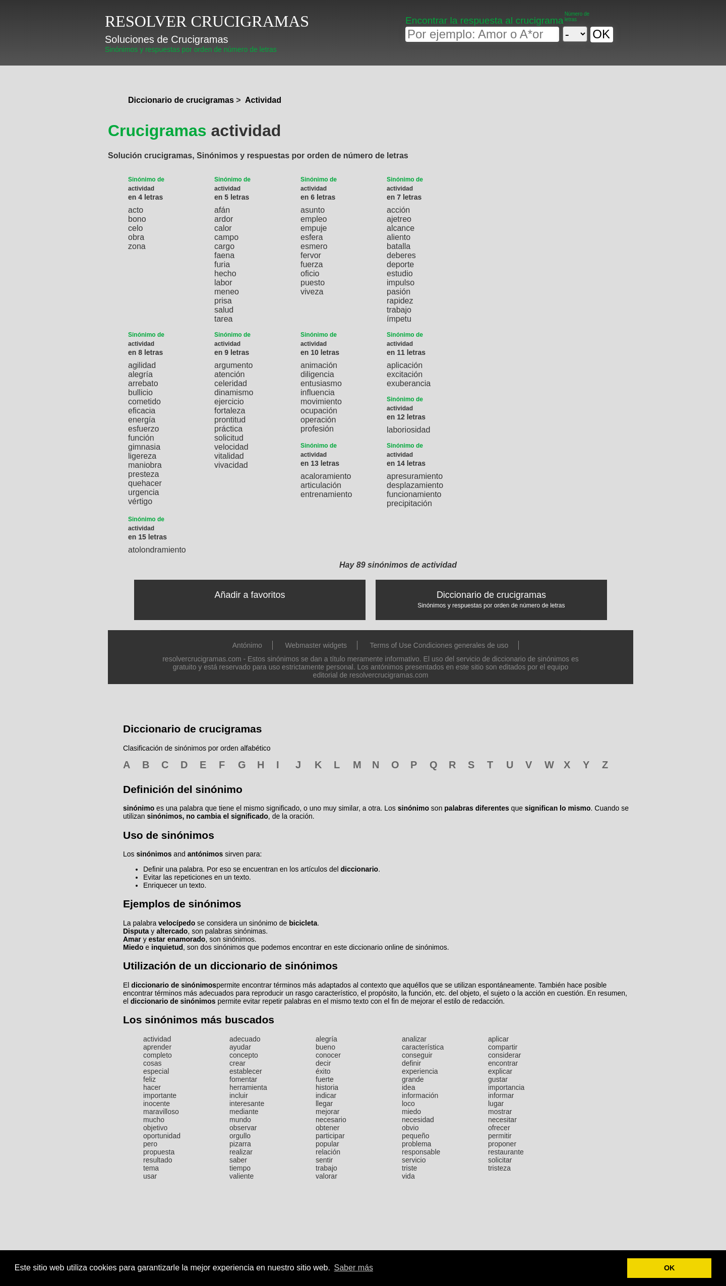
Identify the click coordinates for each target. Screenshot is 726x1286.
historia (327, 1087)
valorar (326, 1176)
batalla (398, 246)
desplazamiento (415, 485)
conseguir (417, 1055)
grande (413, 1079)
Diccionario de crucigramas (181, 100)
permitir (500, 1136)
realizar (241, 1152)
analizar (414, 1039)
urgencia (143, 492)
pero (150, 1144)
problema (416, 1144)
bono (137, 219)
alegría (140, 374)
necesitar (502, 1120)
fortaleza (229, 410)
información (420, 1095)
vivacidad (231, 465)
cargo (224, 246)
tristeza (499, 1168)
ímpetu (399, 319)
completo (157, 1055)
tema (151, 1168)
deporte (400, 264)
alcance (400, 228)
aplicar (498, 1039)
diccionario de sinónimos (173, 985)
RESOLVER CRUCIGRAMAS (207, 21)
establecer (245, 1071)
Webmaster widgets (316, 645)
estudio (400, 273)
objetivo (155, 1128)
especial (156, 1071)
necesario (331, 1120)
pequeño (416, 1136)
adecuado (245, 1039)
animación (318, 365)
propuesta (158, 1152)
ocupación (318, 410)
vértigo (140, 501)
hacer (152, 1087)
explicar (500, 1071)
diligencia (317, 374)
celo (135, 228)
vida (408, 1176)
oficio (309, 273)
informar (501, 1095)
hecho (225, 273)
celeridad (230, 383)
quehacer (145, 483)
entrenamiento (326, 494)
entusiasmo (321, 383)
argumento (233, 365)
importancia (506, 1087)
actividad (157, 1039)
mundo (240, 1120)
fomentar (243, 1079)
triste (409, 1168)
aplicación (404, 365)
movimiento (321, 401)
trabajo (399, 309)
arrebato (143, 383)
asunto (312, 210)
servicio (414, 1160)
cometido (144, 401)
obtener (327, 1128)
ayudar (240, 1047)
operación (318, 419)
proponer (502, 1144)
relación (328, 1152)
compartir (502, 1047)
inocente (156, 1103)
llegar (324, 1103)
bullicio (140, 392)
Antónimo (247, 645)
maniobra (145, 465)
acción (398, 210)
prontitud (230, 419)
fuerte (325, 1079)
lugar (496, 1103)
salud (223, 309)
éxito (323, 1071)
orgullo (240, 1136)
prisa (223, 300)
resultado (157, 1160)
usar (150, 1176)
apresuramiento (415, 476)
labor (223, 282)
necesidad (418, 1120)
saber (238, 1160)
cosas (152, 1063)
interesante (246, 1103)
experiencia (420, 1071)
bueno (325, 1047)
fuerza (311, 264)
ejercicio (229, 401)
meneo (226, 291)
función (141, 438)
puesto (312, 282)
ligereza (142, 456)
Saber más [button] (353, 1267)
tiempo (240, 1168)
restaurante (506, 1152)
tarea (223, 319)
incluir (238, 1095)
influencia (317, 392)
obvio (410, 1128)
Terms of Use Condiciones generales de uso (439, 645)
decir (323, 1063)
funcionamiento (414, 494)
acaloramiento (325, 476)
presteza (143, 474)
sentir (324, 1160)
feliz (149, 1079)
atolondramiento (157, 549)
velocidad (231, 447)
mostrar (500, 1112)
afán (222, 210)
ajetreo (399, 219)
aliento (398, 237)
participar (330, 1136)
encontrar (503, 1063)
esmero (313, 246)
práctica (228, 428)
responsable (421, 1152)
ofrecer (499, 1128)
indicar (326, 1095)
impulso (400, 282)
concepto (243, 1055)
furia (222, 264)
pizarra (240, 1144)
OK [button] (669, 1268)
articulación (320, 485)
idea (408, 1087)
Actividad (263, 100)
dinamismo (233, 392)
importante (159, 1095)
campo (226, 237)
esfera (311, 237)
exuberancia (409, 383)
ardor (223, 219)
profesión (317, 428)
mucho (153, 1120)
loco (408, 1103)
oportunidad (161, 1136)
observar (243, 1128)
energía (141, 419)
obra (136, 237)
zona (137, 246)
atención (229, 374)
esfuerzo (143, 428)
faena (224, 255)
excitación (404, 374)
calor (223, 228)
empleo (313, 219)
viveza (311, 291)
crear (237, 1063)
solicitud (229, 438)
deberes (401, 255)
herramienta (248, 1087)
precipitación (409, 503)
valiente (241, 1176)
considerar (504, 1055)
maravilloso (161, 1112)
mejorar (327, 1112)
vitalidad (229, 456)
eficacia (141, 410)
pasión (398, 291)
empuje (313, 228)
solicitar (500, 1160)
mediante (244, 1112)
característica (423, 1047)
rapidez (400, 300)
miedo (411, 1112)
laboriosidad (408, 429)
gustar (498, 1079)
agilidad (142, 365)
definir (411, 1063)
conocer (328, 1055)
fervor (310, 255)
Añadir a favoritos (250, 595)
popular (327, 1144)
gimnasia (144, 447)
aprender (157, 1047)
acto (135, 210)
